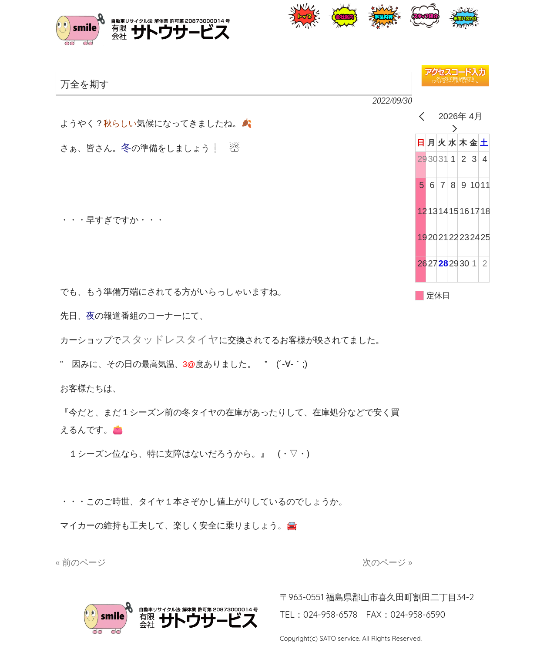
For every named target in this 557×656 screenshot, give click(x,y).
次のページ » (387, 562)
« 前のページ (81, 562)
